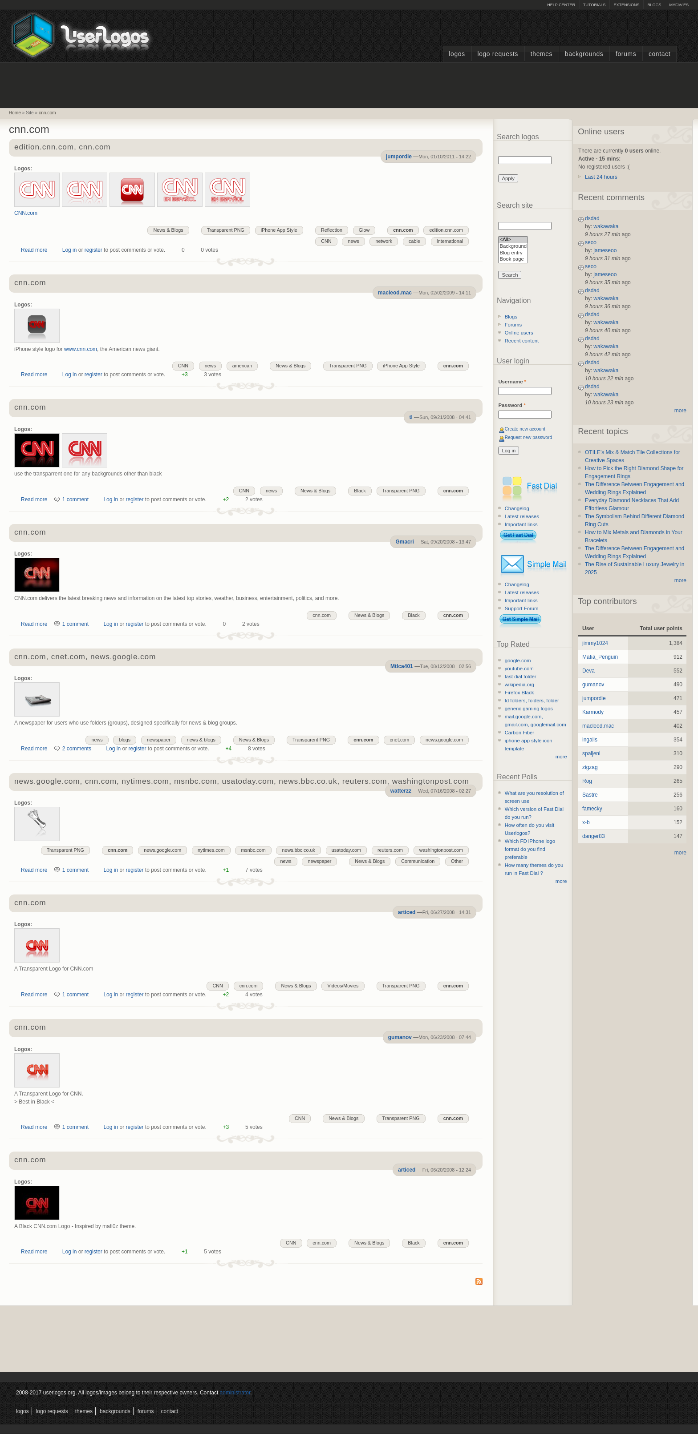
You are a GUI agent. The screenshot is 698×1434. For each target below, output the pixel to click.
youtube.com (519, 668)
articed (406, 912)
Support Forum (522, 608)
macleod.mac (395, 293)
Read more (34, 250)
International (450, 241)
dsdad (592, 218)
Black (359, 490)
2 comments (76, 748)
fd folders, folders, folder (532, 700)
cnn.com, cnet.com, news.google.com (85, 657)
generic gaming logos (529, 708)
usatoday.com (346, 850)
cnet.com (399, 739)
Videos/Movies (342, 985)
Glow (364, 230)
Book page (513, 259)
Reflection (331, 230)
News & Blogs (168, 230)
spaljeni (591, 753)
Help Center (561, 5)
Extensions (626, 5)
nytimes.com (211, 850)
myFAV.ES (679, 5)
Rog (587, 781)
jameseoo (605, 250)
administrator (235, 1393)
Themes (541, 54)
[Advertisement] (349, 84)
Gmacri (404, 542)
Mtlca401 (401, 666)
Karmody (593, 712)
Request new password (528, 437)
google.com (518, 660)
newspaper (158, 739)
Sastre (590, 795)
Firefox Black (519, 692)
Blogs (654, 5)
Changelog (517, 508)
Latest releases (522, 516)
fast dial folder (520, 676)
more (561, 756)
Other (457, 861)
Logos (457, 54)
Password (511, 405)
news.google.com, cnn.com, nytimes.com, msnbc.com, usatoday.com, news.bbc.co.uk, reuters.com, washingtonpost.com (241, 781)
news (353, 241)
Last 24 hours (601, 177)
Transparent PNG (225, 230)
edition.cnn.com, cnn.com (62, 147)
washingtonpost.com (441, 850)
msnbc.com (253, 850)
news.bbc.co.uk (298, 850)
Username (512, 381)
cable (414, 241)
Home (15, 112)
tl (410, 417)
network (383, 241)
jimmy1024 (595, 643)
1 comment (75, 499)
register (93, 250)
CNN (326, 241)
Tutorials (594, 5)
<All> (513, 240)
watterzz (400, 791)
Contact (659, 54)
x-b (586, 822)
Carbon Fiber (519, 732)
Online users (519, 332)
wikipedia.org (519, 684)
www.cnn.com (80, 349)
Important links (521, 524)
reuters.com (390, 850)
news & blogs (201, 739)
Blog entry (513, 253)
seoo (591, 242)
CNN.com (25, 213)
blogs (124, 739)
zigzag (590, 767)
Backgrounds (584, 54)
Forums (626, 54)
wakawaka (605, 226)
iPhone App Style (279, 230)
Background (513, 246)
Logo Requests (497, 54)
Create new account (525, 429)
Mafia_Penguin (600, 657)
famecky (592, 809)
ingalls (589, 740)
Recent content (522, 340)
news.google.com (444, 739)
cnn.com (47, 112)
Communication (417, 861)
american (242, 365)
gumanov (400, 1037)
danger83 (593, 836)
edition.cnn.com (446, 230)
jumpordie (399, 156)
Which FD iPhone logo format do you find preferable (530, 849)
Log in (69, 250)
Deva (588, 671)
